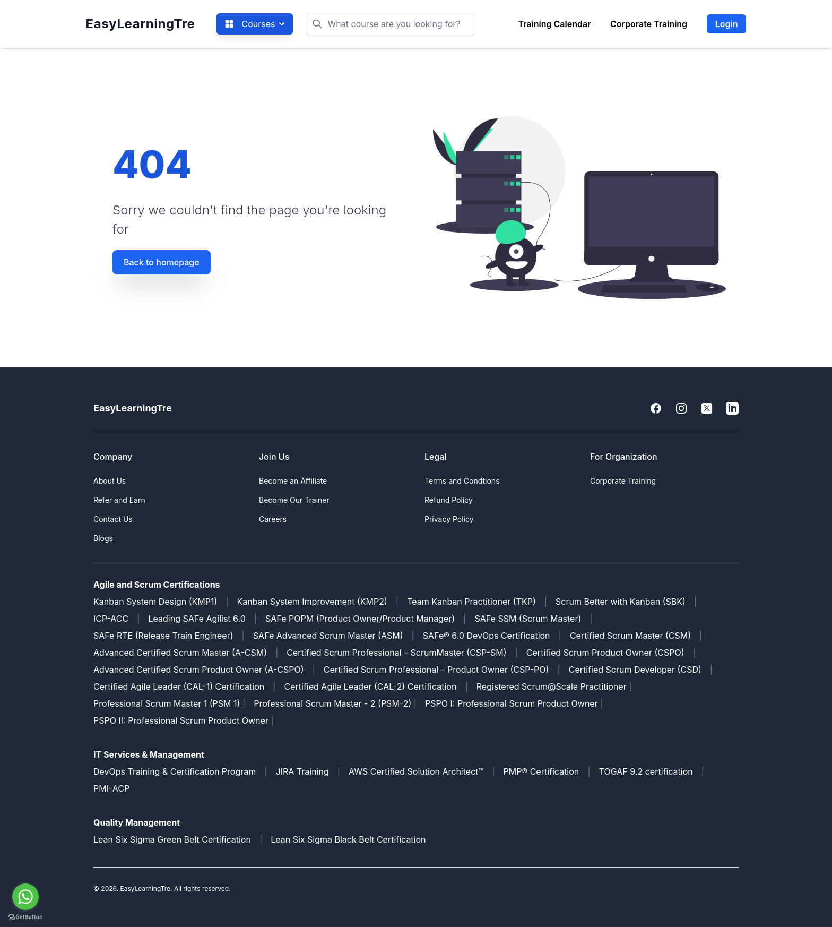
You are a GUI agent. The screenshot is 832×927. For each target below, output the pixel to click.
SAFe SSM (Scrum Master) (527, 618)
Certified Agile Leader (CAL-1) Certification (178, 686)
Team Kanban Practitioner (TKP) (471, 601)
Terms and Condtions (462, 480)
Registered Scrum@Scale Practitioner (551, 686)
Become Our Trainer (294, 499)
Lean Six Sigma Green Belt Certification (172, 839)
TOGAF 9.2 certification (646, 771)
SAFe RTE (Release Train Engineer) (163, 635)
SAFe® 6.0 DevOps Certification (486, 635)
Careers (273, 518)
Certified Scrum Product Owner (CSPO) (605, 652)
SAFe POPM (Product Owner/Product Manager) (360, 618)
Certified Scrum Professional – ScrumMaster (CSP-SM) (396, 652)
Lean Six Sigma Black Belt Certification (348, 839)
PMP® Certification (541, 771)
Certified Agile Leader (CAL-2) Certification (370, 686)
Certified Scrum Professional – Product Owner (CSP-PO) (436, 669)
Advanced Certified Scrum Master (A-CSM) (180, 652)
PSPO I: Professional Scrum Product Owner (511, 703)
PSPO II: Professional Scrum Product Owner (182, 720)
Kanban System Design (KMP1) (155, 601)
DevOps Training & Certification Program (174, 771)
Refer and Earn (119, 499)
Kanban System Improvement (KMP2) (312, 601)
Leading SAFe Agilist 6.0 (197, 618)
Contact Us (113, 518)
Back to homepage (162, 262)
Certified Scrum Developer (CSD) (635, 669)
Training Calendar (554, 24)
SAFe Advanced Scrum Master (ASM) (328, 635)
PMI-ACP (111, 788)
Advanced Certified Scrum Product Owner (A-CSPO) (198, 669)
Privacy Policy (449, 518)
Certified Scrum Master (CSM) (630, 635)
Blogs (103, 538)
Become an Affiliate (293, 480)
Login (726, 24)
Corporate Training (648, 24)
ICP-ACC (110, 618)
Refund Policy (448, 499)
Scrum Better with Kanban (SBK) (621, 601)
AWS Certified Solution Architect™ (416, 771)
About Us (109, 480)
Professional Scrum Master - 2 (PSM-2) (332, 703)
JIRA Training (302, 771)
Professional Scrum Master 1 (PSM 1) (166, 703)
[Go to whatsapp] (25, 896)
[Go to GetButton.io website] (25, 917)
